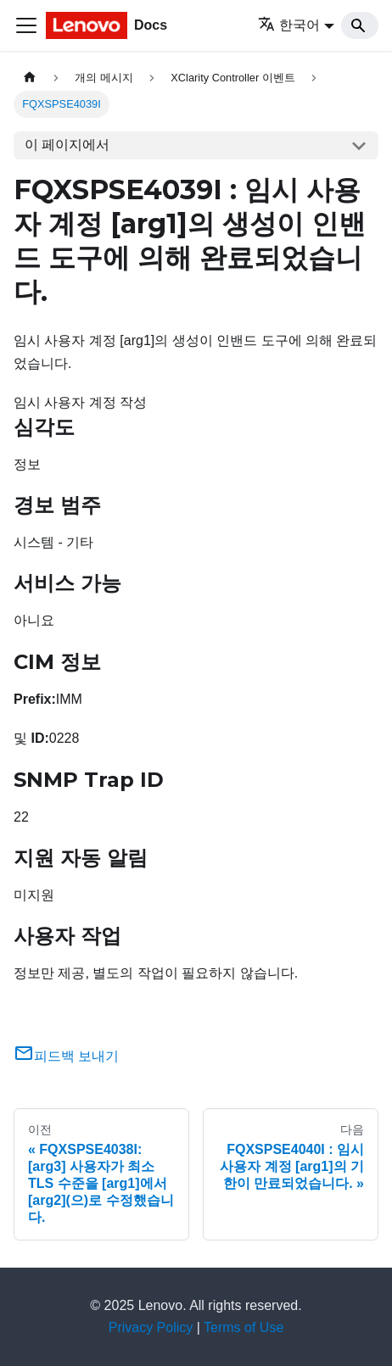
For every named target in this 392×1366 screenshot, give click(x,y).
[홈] (30, 77)
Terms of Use (243, 1327)
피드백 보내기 (66, 1056)
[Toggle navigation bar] (26, 25)
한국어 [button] (289, 25)
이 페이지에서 (67, 144)
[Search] (359, 25)
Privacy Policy (151, 1327)
